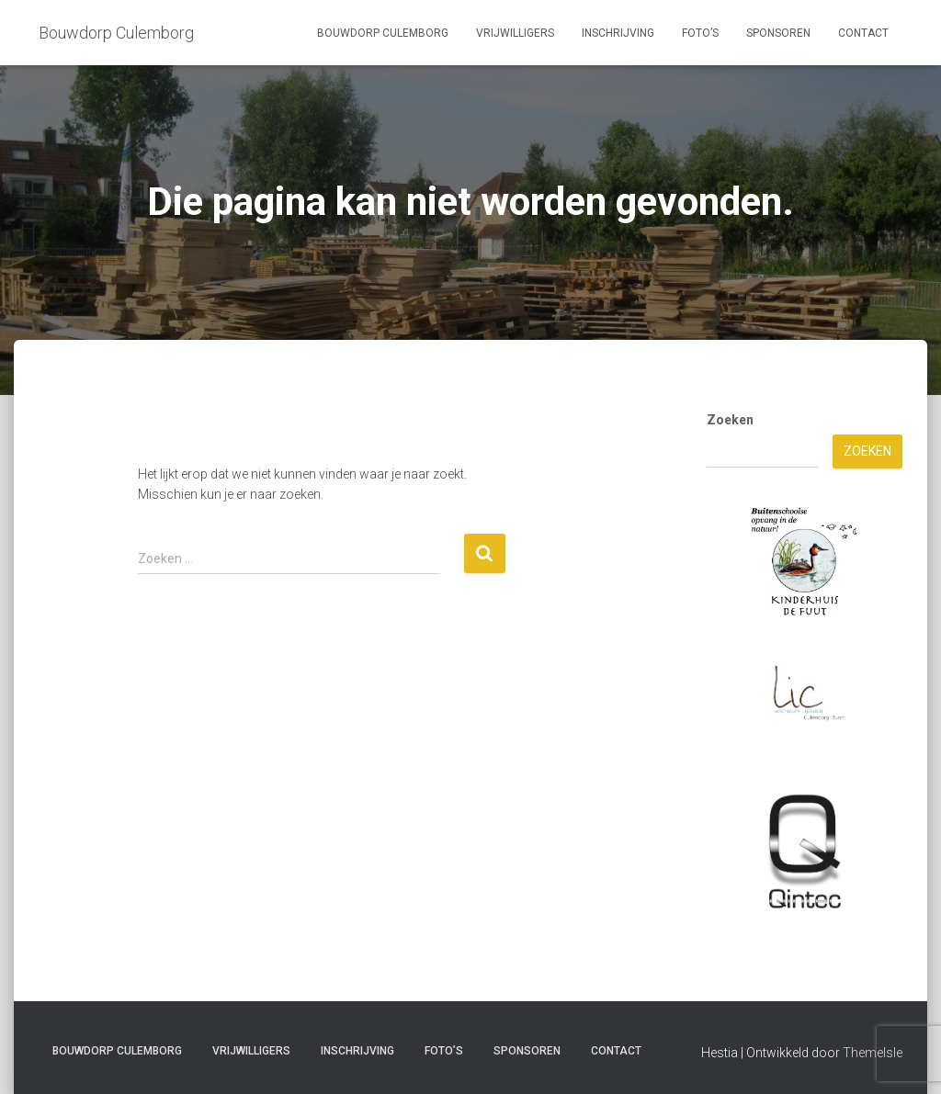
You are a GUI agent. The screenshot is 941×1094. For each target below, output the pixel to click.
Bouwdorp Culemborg (382, 33)
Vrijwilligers (515, 33)
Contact (863, 33)
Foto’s (700, 33)
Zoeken (730, 419)
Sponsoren (778, 33)
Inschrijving (618, 33)
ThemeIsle (872, 1052)
